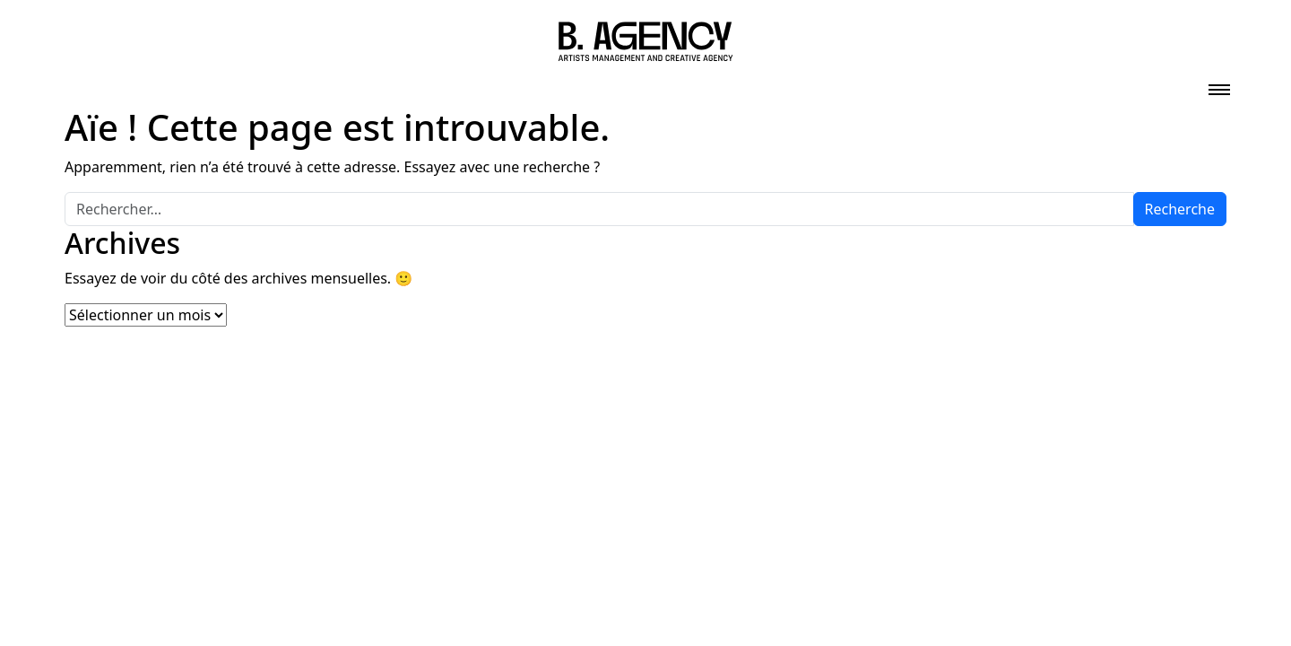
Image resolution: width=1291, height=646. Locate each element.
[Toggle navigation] (1219, 84)
